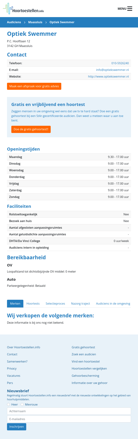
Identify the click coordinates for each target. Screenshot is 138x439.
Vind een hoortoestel (86, 361)
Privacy (12, 368)
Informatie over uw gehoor (89, 383)
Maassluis (35, 22)
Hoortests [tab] (33, 304)
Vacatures (13, 376)
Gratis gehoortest (83, 347)
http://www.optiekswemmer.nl (108, 76)
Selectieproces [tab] (55, 304)
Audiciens (14, 22)
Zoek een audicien (84, 354)
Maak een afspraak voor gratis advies (34, 86)
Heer (14, 404)
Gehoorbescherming (85, 376)
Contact (12, 354)
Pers (10, 383)
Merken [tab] (15, 304)
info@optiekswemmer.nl (112, 70)
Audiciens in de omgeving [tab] (113, 304)
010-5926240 (120, 63)
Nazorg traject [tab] (80, 304)
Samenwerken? (17, 361)
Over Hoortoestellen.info (23, 347)
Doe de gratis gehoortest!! (31, 129)
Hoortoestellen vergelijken (89, 368)
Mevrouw (31, 404)
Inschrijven (16, 427)
